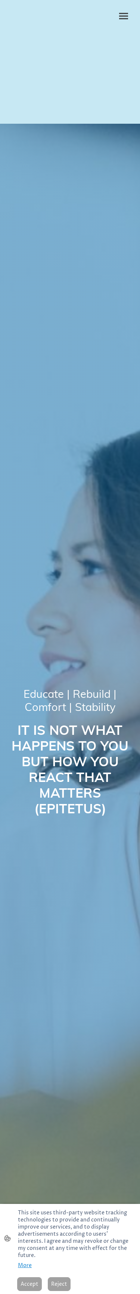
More (25, 1265)
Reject (59, 1284)
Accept (29, 1284)
